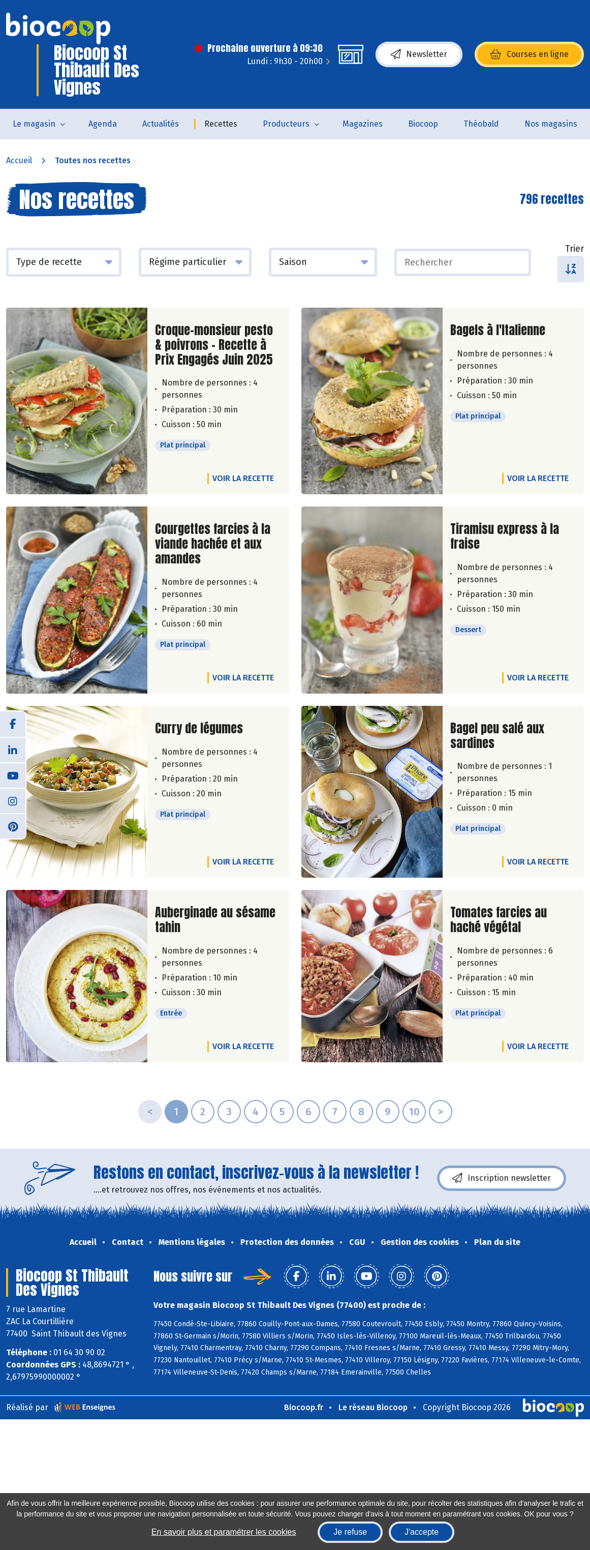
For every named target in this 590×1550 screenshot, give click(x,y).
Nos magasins (550, 124)
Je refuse (350, 1532)
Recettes (220, 124)
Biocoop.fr (303, 1407)
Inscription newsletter (501, 1178)
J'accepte (422, 1532)
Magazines (363, 124)
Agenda (102, 124)
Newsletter (419, 54)
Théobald (481, 124)
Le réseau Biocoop (373, 1407)
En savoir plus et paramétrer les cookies (223, 1532)
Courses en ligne (529, 54)
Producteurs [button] (286, 124)
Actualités (160, 124)
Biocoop (423, 124)
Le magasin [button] (34, 124)
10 (414, 1112)
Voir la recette (243, 478)
